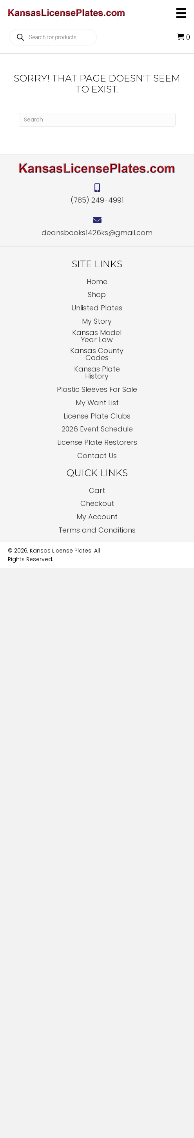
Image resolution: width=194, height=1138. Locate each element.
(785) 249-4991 (97, 200)
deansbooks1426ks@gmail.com (97, 232)
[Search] (97, 120)
